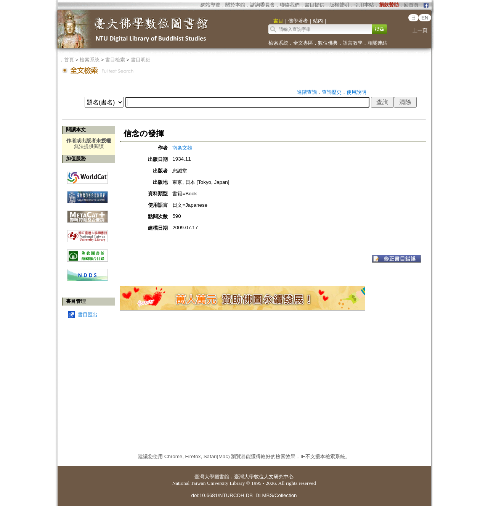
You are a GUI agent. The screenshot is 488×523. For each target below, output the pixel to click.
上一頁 (420, 30)
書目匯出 (88, 314)
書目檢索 (115, 60)
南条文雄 (182, 148)
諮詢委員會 (262, 5)
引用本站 (364, 5)
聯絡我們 (290, 5)
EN (425, 18)
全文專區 (303, 43)
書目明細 (141, 60)
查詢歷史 (332, 92)
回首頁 (411, 5)
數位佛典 (328, 43)
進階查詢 (307, 92)
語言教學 (353, 43)
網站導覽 (210, 5)
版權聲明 (339, 5)
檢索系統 (278, 43)
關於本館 (235, 5)
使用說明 (356, 92)
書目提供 (314, 5)
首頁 (69, 60)
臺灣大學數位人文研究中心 (264, 477)
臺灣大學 (204, 477)
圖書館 (221, 477)
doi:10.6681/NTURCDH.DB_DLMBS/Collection (244, 495)
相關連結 (377, 43)
